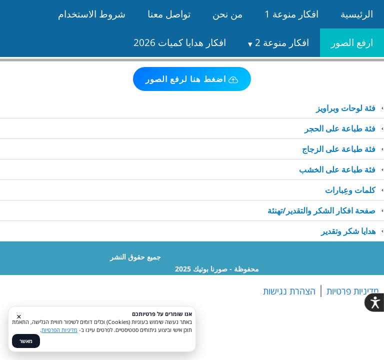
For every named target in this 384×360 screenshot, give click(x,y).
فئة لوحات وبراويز (346, 108)
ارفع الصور (352, 42)
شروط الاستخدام (92, 14)
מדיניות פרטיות (352, 291)
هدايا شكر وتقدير (348, 231)
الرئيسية (356, 14)
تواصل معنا (169, 14)
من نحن (227, 14)
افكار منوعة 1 (291, 14)
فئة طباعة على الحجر (340, 128)
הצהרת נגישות (289, 291)
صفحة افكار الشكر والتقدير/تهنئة (322, 210)
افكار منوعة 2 (282, 42)
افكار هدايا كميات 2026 (180, 42)
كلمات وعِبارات (350, 190)
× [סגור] (19, 316)
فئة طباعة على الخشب (337, 169)
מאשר (26, 341)
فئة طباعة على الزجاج (339, 149)
